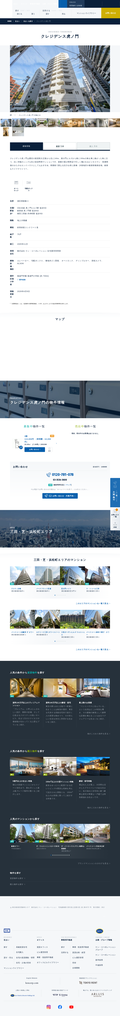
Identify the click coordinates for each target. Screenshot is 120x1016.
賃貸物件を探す (17, 861)
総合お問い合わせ (34, 1006)
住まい (17, 4)
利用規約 (73, 1006)
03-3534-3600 (60, 458)
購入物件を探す (17, 867)
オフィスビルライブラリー (48, 946)
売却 (74, 946)
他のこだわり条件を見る (97, 713)
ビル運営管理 (42, 936)
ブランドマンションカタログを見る (93, 846)
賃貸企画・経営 (78, 936)
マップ (68, 463)
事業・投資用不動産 (45, 941)
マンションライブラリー (86, 13)
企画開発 (76, 951)
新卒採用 (99, 944)
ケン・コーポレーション (106, 938)
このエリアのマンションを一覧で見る (92, 582)
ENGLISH (72, 2)
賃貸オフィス (42, 931)
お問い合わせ (110, 13)
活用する (46, 11)
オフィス (27, 4)
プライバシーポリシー (56, 1006)
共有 (115, 527)
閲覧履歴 (93, 5)
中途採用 (99, 949)
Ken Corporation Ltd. (6, 9)
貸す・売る (8, 941)
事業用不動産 (40, 4)
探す (17, 11)
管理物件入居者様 (75, 6)
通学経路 (32, 268)
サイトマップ (87, 1006)
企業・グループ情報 (57, 4)
